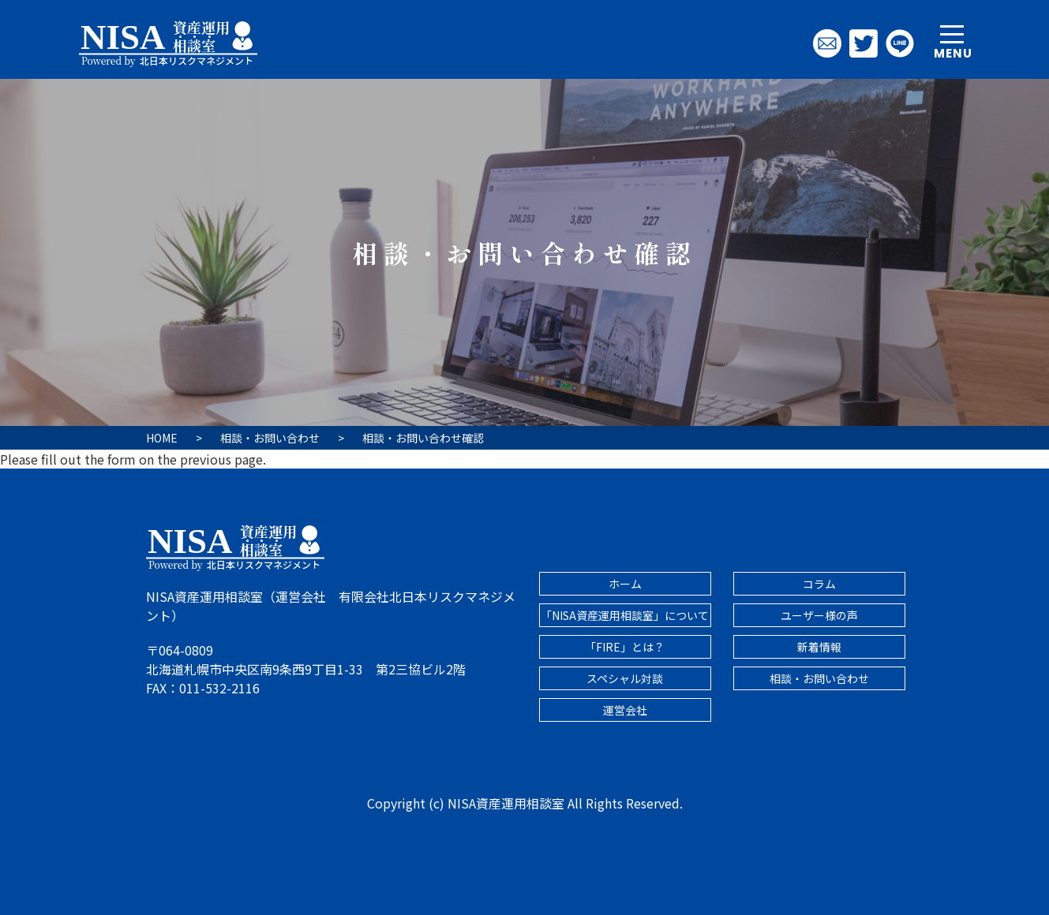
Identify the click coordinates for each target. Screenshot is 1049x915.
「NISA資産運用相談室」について (625, 615)
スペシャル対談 (624, 678)
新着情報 (819, 647)
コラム (819, 584)
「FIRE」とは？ (625, 647)
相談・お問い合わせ (819, 678)
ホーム (625, 584)
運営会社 (625, 710)
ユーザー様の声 (819, 615)
